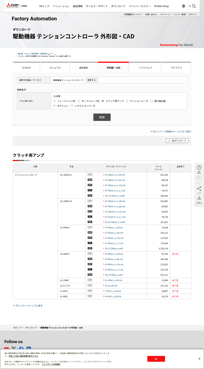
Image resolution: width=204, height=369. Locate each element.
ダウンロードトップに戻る (28, 305)
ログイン (193, 14)
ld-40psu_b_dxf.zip (114, 253)
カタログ (26, 67)
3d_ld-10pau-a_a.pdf (115, 195)
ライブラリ (176, 67)
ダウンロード (118, 6)
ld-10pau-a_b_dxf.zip (115, 174)
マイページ (165, 14)
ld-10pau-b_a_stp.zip (115, 211)
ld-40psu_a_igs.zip (114, 259)
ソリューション (61, 6)
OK (156, 358)
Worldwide (183, 6)
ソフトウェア (145, 67)
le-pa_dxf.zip (111, 285)
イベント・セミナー (140, 6)
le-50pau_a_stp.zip (114, 237)
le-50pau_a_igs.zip (114, 232)
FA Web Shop (161, 6)
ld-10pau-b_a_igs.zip (115, 206)
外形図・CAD (113, 67)
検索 (102, 117)
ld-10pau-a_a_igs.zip (115, 179)
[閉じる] (199, 359)
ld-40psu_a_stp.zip (114, 264)
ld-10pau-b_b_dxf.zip (115, 201)
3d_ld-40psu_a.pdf (114, 274)
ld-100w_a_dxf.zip (113, 280)
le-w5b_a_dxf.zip (113, 296)
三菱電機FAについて (132, 14)
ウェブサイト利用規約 (51, 364)
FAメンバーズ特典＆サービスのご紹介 (172, 131)
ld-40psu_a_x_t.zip (114, 269)
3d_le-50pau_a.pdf (114, 248)
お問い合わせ (151, 14)
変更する (91, 80)
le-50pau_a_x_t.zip (114, 243)
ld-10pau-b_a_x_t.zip (115, 216)
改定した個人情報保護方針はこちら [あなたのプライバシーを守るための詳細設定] (23, 356)
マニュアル (55, 67)
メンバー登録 (179, 14)
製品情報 (78, 6)
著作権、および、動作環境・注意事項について (35, 53)
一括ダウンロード (178, 140)
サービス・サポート (97, 6)
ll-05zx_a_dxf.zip (113, 290)
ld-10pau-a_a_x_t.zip (115, 190)
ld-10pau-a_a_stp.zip (115, 185)
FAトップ (44, 6)
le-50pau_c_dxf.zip (114, 227)
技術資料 (83, 67)
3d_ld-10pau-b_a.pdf (115, 222)
